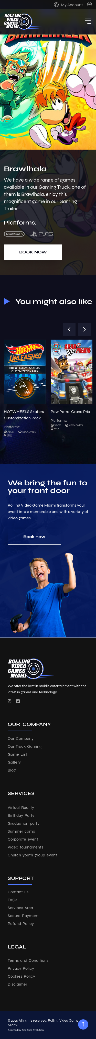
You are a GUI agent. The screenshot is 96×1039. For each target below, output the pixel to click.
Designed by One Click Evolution (26, 1030)
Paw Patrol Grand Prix (70, 411)
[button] (69, 329)
